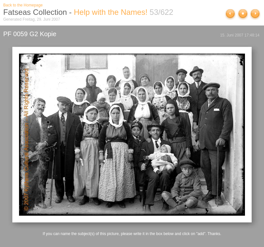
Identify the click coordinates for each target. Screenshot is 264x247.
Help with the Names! (110, 12)
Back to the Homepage (23, 5)
